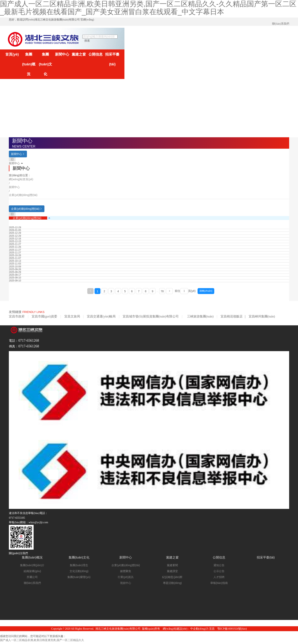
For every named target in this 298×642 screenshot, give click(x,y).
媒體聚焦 (125, 571)
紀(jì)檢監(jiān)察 (172, 577)
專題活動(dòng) (172, 582)
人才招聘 (218, 577)
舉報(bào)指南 (219, 582)
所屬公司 (32, 577)
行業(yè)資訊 (125, 577)
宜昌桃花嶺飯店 (232, 316)
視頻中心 (125, 582)
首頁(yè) (12, 54)
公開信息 (95, 54)
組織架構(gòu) (32, 571)
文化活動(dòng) (79, 571)
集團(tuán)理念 (79, 565)
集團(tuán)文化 (45, 64)
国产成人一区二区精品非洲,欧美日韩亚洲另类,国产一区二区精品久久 (42, 640)
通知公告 (218, 565)
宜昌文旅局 (72, 316)
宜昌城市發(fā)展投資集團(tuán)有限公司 (151, 316)
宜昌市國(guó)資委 (44, 316)
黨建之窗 (79, 54)
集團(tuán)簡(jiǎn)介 (32, 565)
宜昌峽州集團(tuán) (262, 316)
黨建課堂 (172, 571)
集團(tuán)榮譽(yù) (78, 577)
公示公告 (218, 571)
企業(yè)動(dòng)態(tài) (27, 218)
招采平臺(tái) (112, 59)
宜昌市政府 (17, 316)
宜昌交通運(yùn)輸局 (101, 316)
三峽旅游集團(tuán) (200, 316)
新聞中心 (62, 54)
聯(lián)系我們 (280, 23)
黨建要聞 (172, 565)
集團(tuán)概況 (28, 64)
